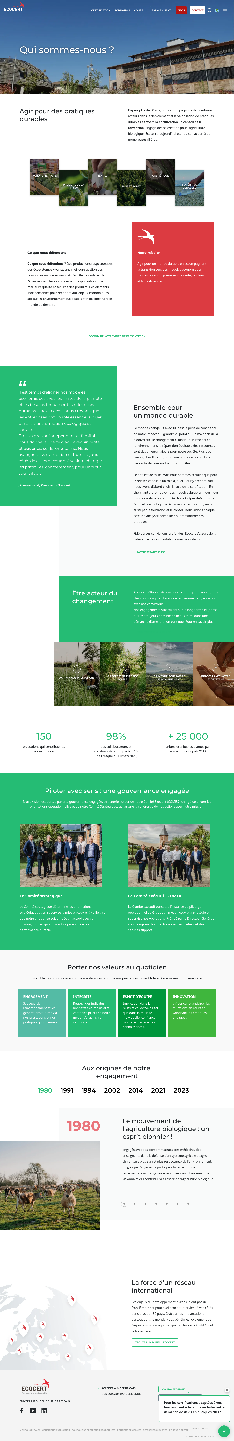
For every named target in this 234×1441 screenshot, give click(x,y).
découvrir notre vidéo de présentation (117, 336)
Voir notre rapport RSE (154, 632)
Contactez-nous (173, 1389)
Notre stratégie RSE (151, 552)
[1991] (135, 1202)
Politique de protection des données (93, 1430)
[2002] (156, 1202)
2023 (181, 1090)
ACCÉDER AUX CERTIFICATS (118, 1388)
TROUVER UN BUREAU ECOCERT (155, 1342)
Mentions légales (30, 1430)
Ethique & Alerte (179, 1430)
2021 (158, 1090)
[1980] (124, 1202)
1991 (67, 1090)
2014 (135, 1090)
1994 (89, 1090)
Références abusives (155, 1430)
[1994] (146, 1202)
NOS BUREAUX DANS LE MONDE (121, 1393)
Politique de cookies (129, 1430)
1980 (45, 1090)
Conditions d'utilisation (56, 1430)
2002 (112, 1090)
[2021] (178, 1202)
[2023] (188, 1202)
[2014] (167, 1202)
